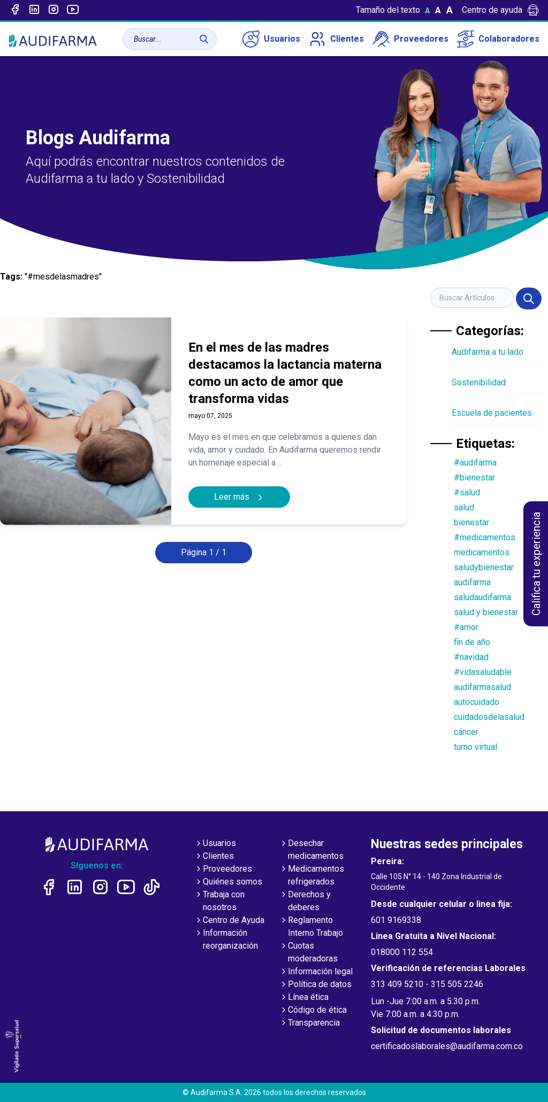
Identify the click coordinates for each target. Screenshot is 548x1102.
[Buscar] (204, 39)
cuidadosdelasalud (489, 717)
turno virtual (475, 747)
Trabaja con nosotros (219, 901)
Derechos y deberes (305, 901)
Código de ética (313, 1010)
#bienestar (474, 477)
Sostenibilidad (479, 382)
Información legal (316, 972)
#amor (466, 627)
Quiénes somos (228, 882)
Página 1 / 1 (203, 552)
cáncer (466, 732)
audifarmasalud (482, 687)
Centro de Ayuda (229, 921)
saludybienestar (484, 567)
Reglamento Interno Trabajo (311, 927)
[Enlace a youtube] (72, 10)
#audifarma (475, 462)
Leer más (239, 497)
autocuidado (476, 702)
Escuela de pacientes (492, 413)
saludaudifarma (482, 597)
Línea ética (304, 998)
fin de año (472, 642)
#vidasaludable (483, 672)
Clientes (336, 39)
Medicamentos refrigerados (311, 876)
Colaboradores (498, 39)
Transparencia (309, 1023)
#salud (467, 492)
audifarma (472, 582)
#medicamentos (484, 537)
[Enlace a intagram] (53, 10)
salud (464, 507)
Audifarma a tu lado (487, 352)
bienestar (471, 522)
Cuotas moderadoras (308, 953)
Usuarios (271, 39)
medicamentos (481, 552)
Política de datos (315, 985)
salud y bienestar (486, 612)
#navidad (471, 657)
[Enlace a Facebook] (15, 10)
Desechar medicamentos (311, 850)
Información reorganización (226, 940)
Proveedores (410, 39)
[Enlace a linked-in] (34, 10)
